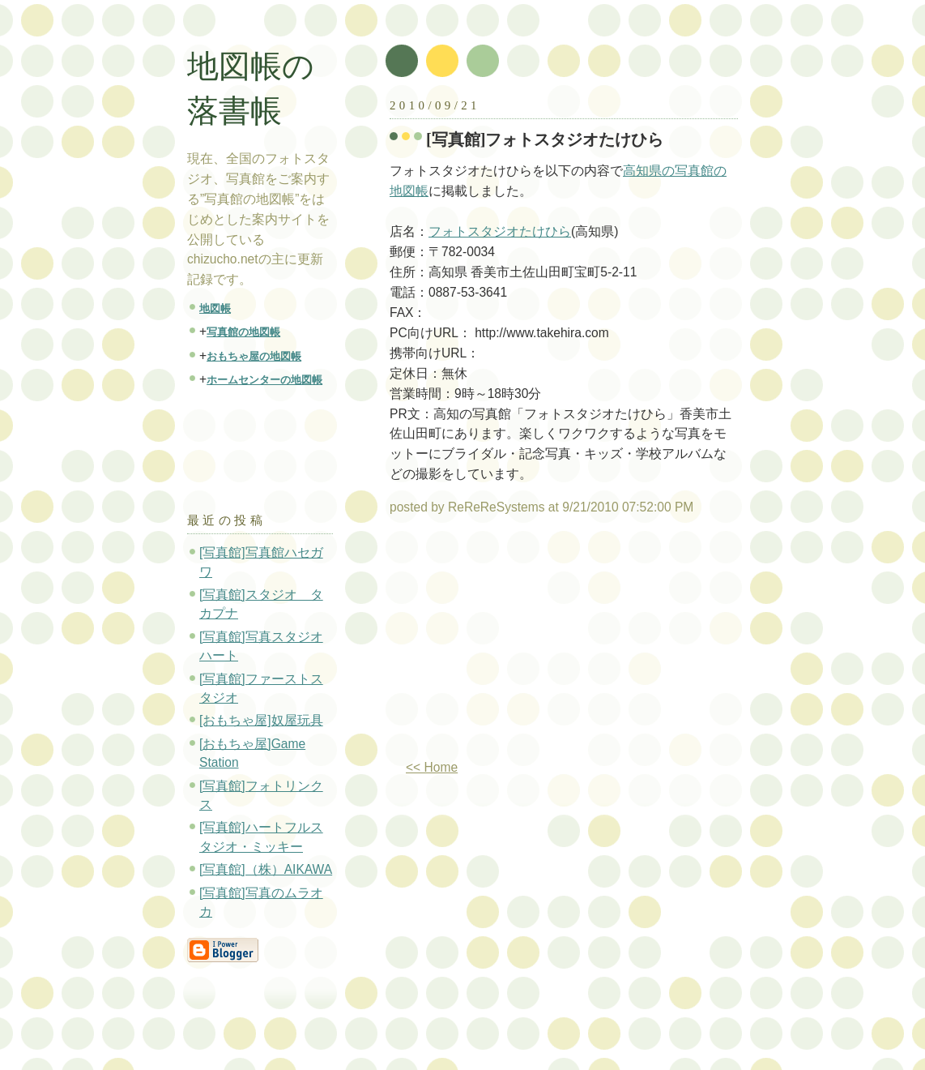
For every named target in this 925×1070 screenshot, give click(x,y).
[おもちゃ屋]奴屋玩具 (261, 720)
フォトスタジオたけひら (499, 231)
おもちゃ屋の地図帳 (254, 356)
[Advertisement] (526, 643)
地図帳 (215, 308)
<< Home (432, 767)
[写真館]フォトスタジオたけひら (545, 139)
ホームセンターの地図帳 (264, 380)
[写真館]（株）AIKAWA (265, 869)
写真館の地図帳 (243, 332)
